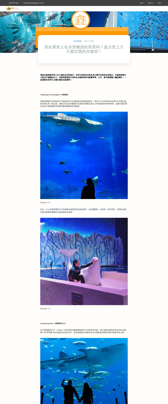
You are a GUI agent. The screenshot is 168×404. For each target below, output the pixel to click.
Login (141, 3)
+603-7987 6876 (14, 3)
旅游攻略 (77, 41)
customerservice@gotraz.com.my (33, 3)
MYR (160, 3)
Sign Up (150, 3)
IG (48, 202)
